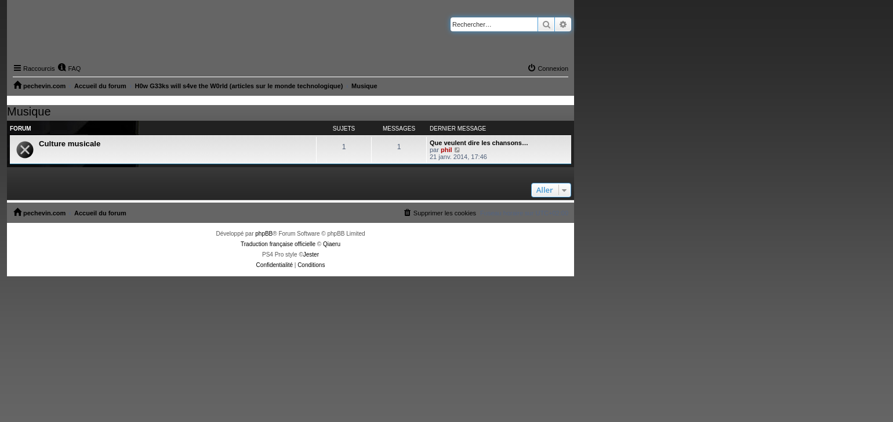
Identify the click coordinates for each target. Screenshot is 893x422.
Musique (29, 111)
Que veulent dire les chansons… (479, 142)
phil (446, 149)
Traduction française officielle (278, 244)
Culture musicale (69, 143)
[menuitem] (69, 68)
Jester (311, 254)
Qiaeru (331, 244)
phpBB (264, 233)
